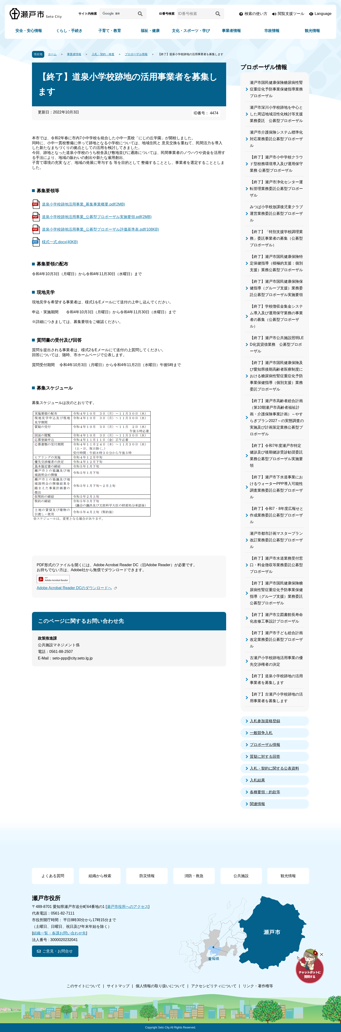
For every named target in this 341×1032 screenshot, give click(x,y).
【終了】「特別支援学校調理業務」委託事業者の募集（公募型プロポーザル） (276, 238)
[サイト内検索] (117, 13)
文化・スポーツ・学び (191, 31)
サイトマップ (118, 986)
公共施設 (241, 876)
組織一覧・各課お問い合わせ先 (59, 933)
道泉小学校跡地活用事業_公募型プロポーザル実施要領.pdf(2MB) (97, 217)
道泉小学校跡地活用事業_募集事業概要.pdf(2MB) (83, 204)
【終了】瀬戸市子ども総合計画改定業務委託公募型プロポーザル (276, 639)
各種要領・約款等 (265, 792)
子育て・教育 (109, 31)
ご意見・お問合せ (57, 951)
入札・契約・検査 (103, 54)
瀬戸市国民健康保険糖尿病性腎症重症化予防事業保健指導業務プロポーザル (276, 89)
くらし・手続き (69, 31)
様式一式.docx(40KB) (60, 242)
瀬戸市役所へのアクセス (127, 907)
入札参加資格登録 (265, 721)
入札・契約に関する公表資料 (274, 768)
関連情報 (257, 804)
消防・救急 (193, 876)
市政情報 (271, 31)
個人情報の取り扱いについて (160, 986)
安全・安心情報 (28, 31)
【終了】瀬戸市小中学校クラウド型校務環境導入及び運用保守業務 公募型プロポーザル (276, 163)
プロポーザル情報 (136, 54)
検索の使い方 (256, 14)
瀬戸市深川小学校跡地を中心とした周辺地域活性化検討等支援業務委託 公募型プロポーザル (276, 114)
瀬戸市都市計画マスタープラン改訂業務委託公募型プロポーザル (276, 540)
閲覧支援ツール (291, 14)
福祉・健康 (150, 31)
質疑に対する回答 (265, 756)
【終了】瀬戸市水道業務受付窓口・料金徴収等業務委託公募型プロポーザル (276, 565)
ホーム (52, 54)
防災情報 (147, 876)
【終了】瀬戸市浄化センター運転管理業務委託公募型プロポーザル (276, 188)
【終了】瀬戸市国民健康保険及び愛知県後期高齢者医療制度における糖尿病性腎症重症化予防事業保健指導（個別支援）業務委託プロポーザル (276, 376)
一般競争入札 (261, 733)
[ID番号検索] (195, 13)
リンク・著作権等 (258, 986)
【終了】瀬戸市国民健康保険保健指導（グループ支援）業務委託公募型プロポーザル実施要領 (276, 288)
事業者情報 (231, 31)
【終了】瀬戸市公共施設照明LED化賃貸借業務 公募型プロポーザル (277, 344)
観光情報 (312, 31)
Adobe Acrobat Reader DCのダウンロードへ (77, 588)
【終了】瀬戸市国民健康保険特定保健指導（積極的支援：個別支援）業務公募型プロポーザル (276, 263)
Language (323, 14)
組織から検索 (100, 876)
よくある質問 (52, 876)
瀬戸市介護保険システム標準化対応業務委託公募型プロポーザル (276, 139)
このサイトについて (84, 986)
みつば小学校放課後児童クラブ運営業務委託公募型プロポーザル (276, 213)
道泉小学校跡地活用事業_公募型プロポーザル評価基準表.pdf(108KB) (100, 229)
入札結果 (257, 780)
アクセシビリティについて (214, 986)
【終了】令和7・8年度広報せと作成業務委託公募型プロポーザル (276, 515)
